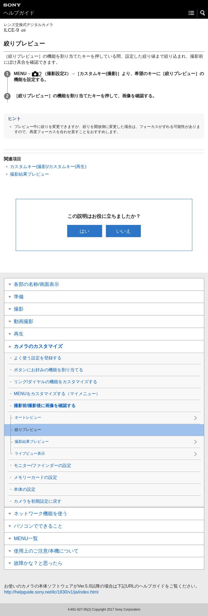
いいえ (123, 231)
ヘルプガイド (19, 13)
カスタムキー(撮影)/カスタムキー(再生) (48, 166)
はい (84, 231)
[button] (203, 13)
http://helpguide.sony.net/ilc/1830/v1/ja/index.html (51, 592)
